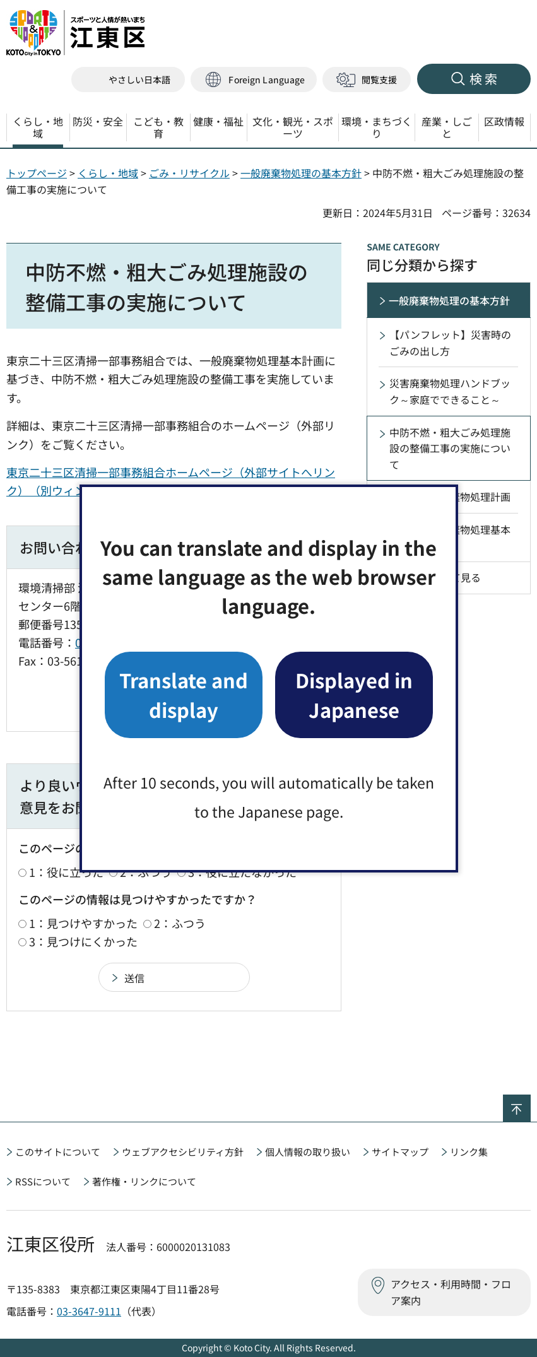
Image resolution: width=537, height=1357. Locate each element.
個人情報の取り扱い (307, 1151)
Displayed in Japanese (354, 694)
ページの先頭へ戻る (530, 1102)
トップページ (36, 172)
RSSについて (43, 1181)
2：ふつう (180, 923)
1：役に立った (66, 872)
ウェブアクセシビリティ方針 (183, 1151)
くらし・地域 (108, 172)
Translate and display (183, 694)
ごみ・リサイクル (189, 172)
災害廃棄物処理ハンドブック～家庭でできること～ (449, 391)
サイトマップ (400, 1151)
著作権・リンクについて (144, 1181)
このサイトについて (57, 1151)
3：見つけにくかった (83, 941)
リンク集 (469, 1151)
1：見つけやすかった (83, 923)
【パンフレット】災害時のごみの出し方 (450, 342)
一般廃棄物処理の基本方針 (301, 172)
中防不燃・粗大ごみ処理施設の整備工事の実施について (449, 448)
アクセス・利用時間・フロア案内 (451, 1292)
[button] (254, 80)
